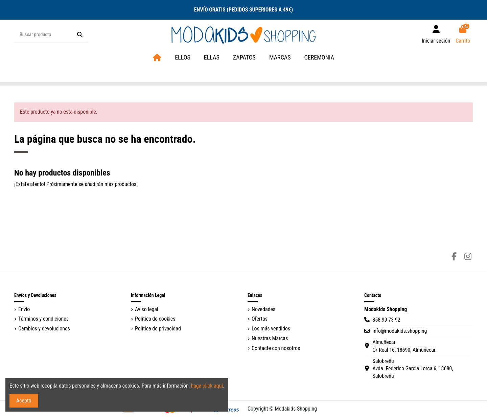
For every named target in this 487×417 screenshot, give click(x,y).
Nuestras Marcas (270, 338)
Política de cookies (155, 319)
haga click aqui (207, 386)
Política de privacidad (158, 328)
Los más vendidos (271, 328)
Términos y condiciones (43, 319)
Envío (24, 309)
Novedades (263, 309)
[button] (280, 57)
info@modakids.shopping (399, 331)
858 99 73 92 (386, 320)
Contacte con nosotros (276, 348)
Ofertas (260, 319)
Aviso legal (146, 309)
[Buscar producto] (80, 35)
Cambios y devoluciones (44, 328)
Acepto (23, 400)
